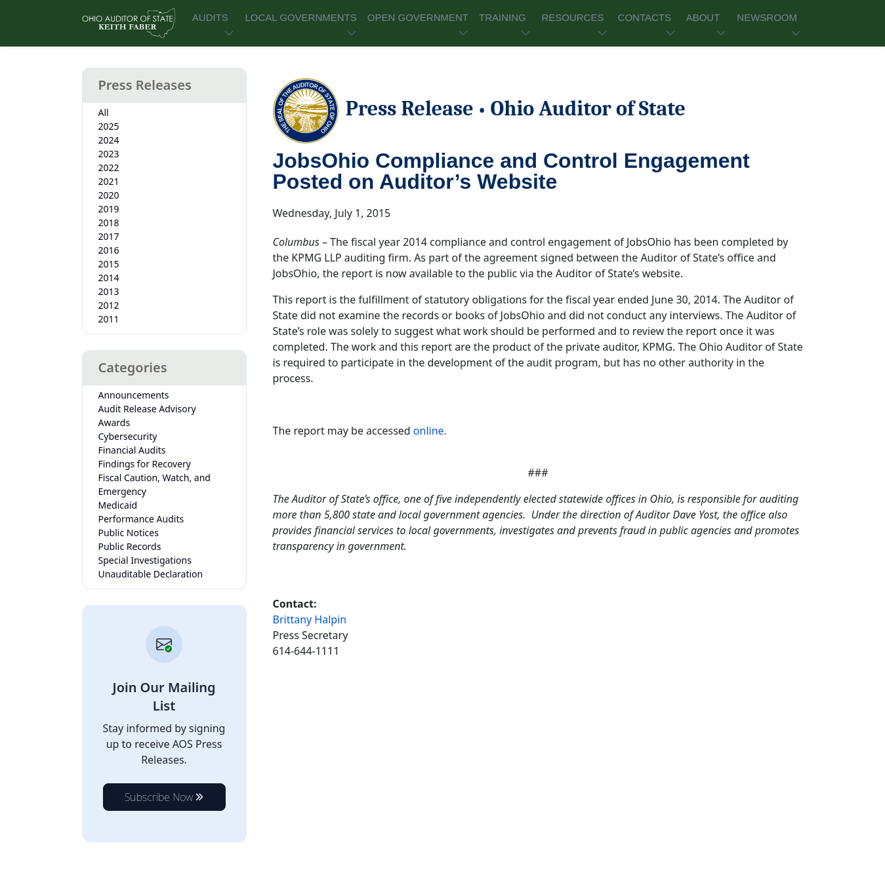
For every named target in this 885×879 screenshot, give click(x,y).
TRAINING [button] (502, 17)
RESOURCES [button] (572, 17)
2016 (108, 250)
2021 (108, 181)
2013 (108, 291)
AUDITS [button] (210, 17)
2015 (108, 264)
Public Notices (128, 532)
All (103, 112)
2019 (108, 209)
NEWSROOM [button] (767, 17)
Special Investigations (145, 560)
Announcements (133, 395)
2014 (108, 277)
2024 (108, 140)
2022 (108, 167)
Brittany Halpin (310, 619)
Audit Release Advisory (147, 408)
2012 (108, 305)
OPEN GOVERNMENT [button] (417, 17)
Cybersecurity (127, 436)
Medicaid (118, 505)
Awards (114, 422)
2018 (108, 222)
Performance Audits (141, 519)
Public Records (129, 546)
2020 (108, 195)
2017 (108, 236)
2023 (108, 153)
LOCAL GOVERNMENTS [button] (300, 17)
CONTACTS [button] (644, 17)
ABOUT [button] (703, 17)
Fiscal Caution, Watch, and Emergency (154, 484)
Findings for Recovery (145, 464)
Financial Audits (132, 450)
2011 (108, 319)
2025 (108, 126)
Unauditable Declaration (150, 574)
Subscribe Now (164, 797)
